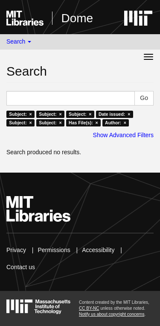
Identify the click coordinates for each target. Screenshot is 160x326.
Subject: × (20, 114)
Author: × (115, 122)
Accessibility (98, 250)
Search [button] (18, 41)
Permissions (54, 250)
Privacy (16, 250)
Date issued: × (114, 114)
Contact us (20, 267)
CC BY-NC (89, 308)
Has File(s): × (83, 122)
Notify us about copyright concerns (111, 314)
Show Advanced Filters (123, 135)
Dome (77, 18)
